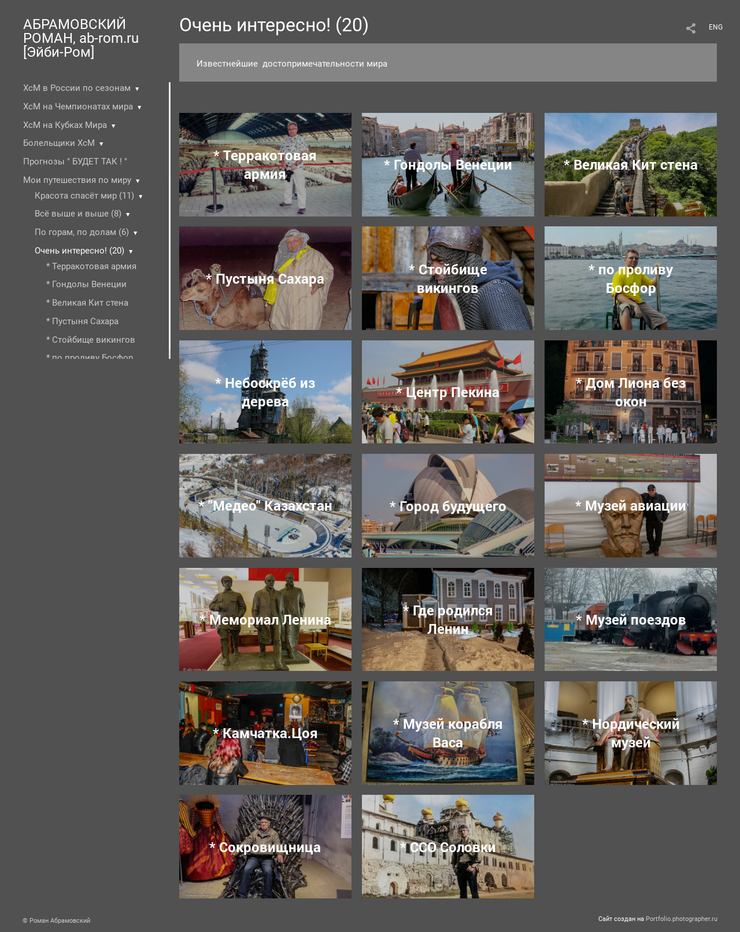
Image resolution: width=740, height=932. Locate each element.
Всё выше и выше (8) (78, 213)
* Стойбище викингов (90, 340)
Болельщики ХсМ (59, 143)
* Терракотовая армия (91, 266)
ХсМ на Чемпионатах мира (78, 106)
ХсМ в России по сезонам (77, 88)
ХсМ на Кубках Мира (65, 125)
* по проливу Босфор (89, 358)
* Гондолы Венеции (86, 284)
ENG (716, 27)
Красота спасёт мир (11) (84, 195)
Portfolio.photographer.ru (681, 919)
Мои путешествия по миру (77, 180)
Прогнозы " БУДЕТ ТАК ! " (75, 161)
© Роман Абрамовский (56, 920)
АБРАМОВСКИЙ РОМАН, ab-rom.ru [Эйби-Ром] (81, 38)
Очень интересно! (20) (79, 250)
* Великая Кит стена (87, 303)
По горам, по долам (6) (82, 232)
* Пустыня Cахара (82, 321)
